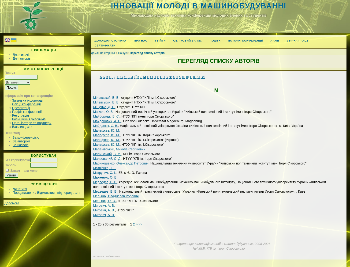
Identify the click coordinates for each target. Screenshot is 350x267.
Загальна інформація (28, 100)
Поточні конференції (245, 40)
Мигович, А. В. (104, 205)
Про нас (140, 40)
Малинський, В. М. (107, 154)
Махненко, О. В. (105, 177)
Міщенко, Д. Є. (104, 107)
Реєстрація (20, 115)
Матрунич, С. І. (104, 173)
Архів (274, 40)
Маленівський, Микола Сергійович (119, 149)
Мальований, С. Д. (107, 158)
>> (140, 224)
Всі (203, 77)
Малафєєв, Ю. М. (106, 130)
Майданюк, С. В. (105, 126)
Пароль (10, 165)
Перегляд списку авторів (147, 53)
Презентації (21, 108)
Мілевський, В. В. (106, 97)
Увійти (160, 40)
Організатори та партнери (32, 123)
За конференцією (26, 137)
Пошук (214, 40)
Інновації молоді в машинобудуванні (198, 6)
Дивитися (20, 189)
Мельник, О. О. (104, 201)
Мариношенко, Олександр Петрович (121, 163)
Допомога (11, 203)
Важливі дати (22, 127)
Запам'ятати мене (23, 170)
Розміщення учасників (29, 119)
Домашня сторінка (110, 40)
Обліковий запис (187, 40)
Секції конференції (26, 104)
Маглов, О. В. (103, 112)
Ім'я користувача (17, 160)
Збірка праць (298, 40)
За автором (21, 141)
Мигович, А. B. (104, 215)
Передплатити (23, 193)
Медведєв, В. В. (105, 182)
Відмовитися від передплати (59, 193)
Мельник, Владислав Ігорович (115, 196)
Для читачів (21, 55)
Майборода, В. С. (106, 116)
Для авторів (21, 58)
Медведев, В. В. (105, 191)
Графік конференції (27, 112)
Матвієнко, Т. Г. (104, 168)
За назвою (20, 145)
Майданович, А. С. (107, 121)
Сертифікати (104, 45)
